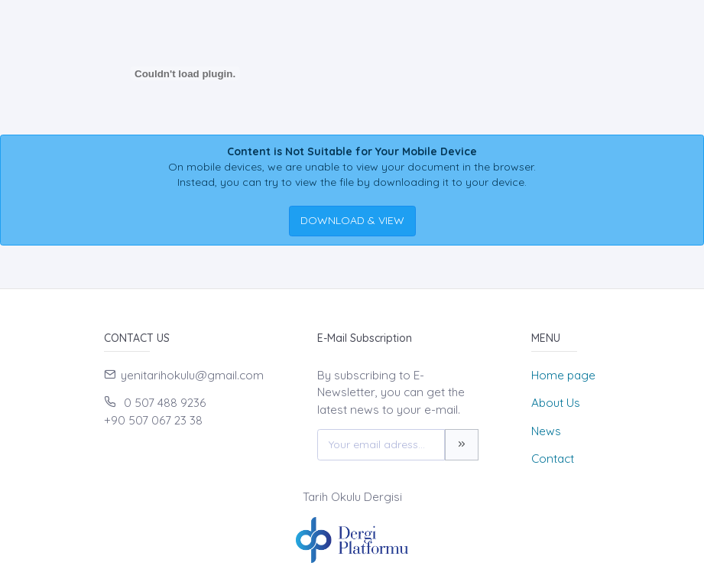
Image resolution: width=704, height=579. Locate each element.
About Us (555, 402)
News (546, 431)
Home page (563, 375)
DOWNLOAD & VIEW (352, 220)
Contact (552, 458)
